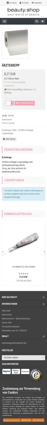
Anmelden (38, 3)
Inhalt (23, 336)
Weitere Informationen (12, 420)
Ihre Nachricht (23, 297)
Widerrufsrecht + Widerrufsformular (16, 318)
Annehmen (38, 420)
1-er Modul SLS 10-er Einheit (23, 267)
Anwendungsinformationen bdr (14, 343)
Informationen (23, 304)
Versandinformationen (10, 326)
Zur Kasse (13, 3)
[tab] (23, 298)
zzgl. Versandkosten (19, 82)
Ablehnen (26, 420)
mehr (18, 197)
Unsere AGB (6, 322)
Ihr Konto (25, 3)
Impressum (6, 310)
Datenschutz (7, 314)
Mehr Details (9, 139)
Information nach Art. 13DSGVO (14, 330)
